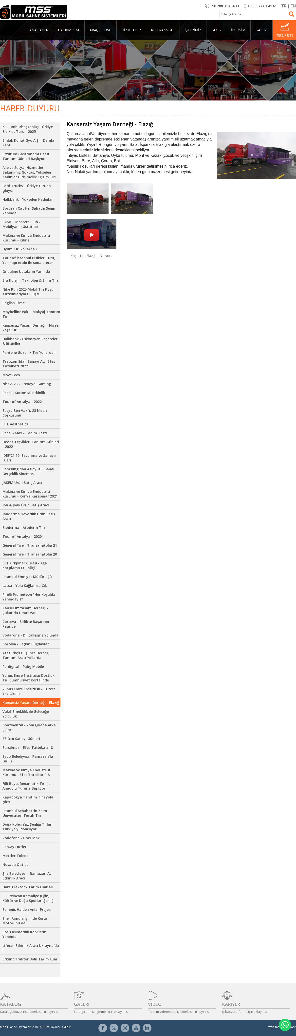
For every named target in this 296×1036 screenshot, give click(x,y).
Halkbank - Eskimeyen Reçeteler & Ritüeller (29, 341)
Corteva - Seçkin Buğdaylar (25, 644)
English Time (13, 302)
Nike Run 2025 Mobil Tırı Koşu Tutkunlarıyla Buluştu (28, 291)
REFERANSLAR (163, 30)
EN (293, 6)
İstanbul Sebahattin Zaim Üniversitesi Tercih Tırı (24, 813)
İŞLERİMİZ (193, 30)
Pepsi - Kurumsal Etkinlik (23, 392)
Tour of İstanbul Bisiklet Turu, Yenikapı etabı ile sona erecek (28, 260)
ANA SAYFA (38, 30)
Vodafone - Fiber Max (21, 838)
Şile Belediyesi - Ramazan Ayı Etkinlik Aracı (27, 875)
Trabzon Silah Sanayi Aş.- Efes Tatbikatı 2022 (28, 363)
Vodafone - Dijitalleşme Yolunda (30, 635)
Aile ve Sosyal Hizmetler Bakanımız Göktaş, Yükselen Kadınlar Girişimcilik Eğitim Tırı (29, 172)
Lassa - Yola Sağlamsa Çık (24, 585)
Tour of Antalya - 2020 (22, 536)
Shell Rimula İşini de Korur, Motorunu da (25, 920)
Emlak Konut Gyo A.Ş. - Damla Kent (28, 142)
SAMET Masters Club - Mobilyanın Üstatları (21, 224)
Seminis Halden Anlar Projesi (26, 909)
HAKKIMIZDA (68, 30)
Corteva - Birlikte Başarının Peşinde (25, 624)
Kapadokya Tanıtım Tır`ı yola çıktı (27, 799)
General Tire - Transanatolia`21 (29, 545)
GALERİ (261, 30)
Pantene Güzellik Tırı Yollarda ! (29, 352)
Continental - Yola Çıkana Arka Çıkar (29, 727)
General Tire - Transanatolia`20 (29, 554)
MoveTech (11, 375)
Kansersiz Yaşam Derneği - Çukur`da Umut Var (25, 610)
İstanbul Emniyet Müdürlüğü (27, 576)
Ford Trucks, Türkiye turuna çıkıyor (26, 188)
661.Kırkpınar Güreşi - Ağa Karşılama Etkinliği (24, 565)
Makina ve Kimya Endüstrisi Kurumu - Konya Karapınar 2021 (30, 493)
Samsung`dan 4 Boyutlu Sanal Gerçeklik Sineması (28, 471)
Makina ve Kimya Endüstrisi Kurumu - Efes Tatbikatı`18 (26, 772)
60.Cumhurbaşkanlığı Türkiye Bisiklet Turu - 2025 (27, 129)
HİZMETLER (131, 30)
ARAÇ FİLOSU (100, 30)
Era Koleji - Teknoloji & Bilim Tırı (30, 280)
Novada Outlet (15, 864)
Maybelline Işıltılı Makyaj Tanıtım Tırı (31, 314)
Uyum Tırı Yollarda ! (19, 249)
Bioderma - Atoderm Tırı (23, 527)
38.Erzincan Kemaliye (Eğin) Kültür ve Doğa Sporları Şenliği (28, 898)
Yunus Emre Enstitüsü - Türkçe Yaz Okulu (29, 691)
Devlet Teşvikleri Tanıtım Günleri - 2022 (30, 444)
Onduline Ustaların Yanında (26, 271)
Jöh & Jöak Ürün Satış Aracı (25, 505)
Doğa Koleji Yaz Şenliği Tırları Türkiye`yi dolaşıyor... (27, 826)
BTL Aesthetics (15, 424)
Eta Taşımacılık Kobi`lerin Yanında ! (24, 934)
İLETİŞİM (238, 30)
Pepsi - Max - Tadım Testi (24, 433)
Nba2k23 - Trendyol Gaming (26, 383)
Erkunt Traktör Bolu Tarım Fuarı (30, 959)
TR (283, 6)
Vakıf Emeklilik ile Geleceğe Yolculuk (25, 713)
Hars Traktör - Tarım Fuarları (27, 887)
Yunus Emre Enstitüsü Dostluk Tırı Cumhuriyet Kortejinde (28, 677)
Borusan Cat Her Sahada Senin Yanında (28, 210)
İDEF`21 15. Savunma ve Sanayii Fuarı (29, 457)
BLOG (216, 30)
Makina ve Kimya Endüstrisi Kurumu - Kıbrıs (26, 237)
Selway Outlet (14, 846)
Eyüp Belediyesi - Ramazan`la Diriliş (27, 758)
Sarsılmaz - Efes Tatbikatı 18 (27, 747)
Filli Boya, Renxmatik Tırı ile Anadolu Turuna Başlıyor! (26, 786)
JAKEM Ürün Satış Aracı (22, 482)
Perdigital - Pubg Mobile (23, 666)
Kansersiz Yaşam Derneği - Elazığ (30, 702)
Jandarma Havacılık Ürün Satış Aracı (28, 516)
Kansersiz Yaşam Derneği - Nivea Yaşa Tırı (30, 327)
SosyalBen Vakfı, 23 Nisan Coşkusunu (24, 413)
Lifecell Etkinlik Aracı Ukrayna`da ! (30, 948)
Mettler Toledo (15, 855)
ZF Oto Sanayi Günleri (21, 738)
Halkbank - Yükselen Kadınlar (27, 199)
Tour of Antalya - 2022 (22, 401)
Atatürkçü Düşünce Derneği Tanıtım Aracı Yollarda (26, 655)
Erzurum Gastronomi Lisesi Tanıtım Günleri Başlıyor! (25, 156)
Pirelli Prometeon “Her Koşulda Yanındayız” (28, 596)
